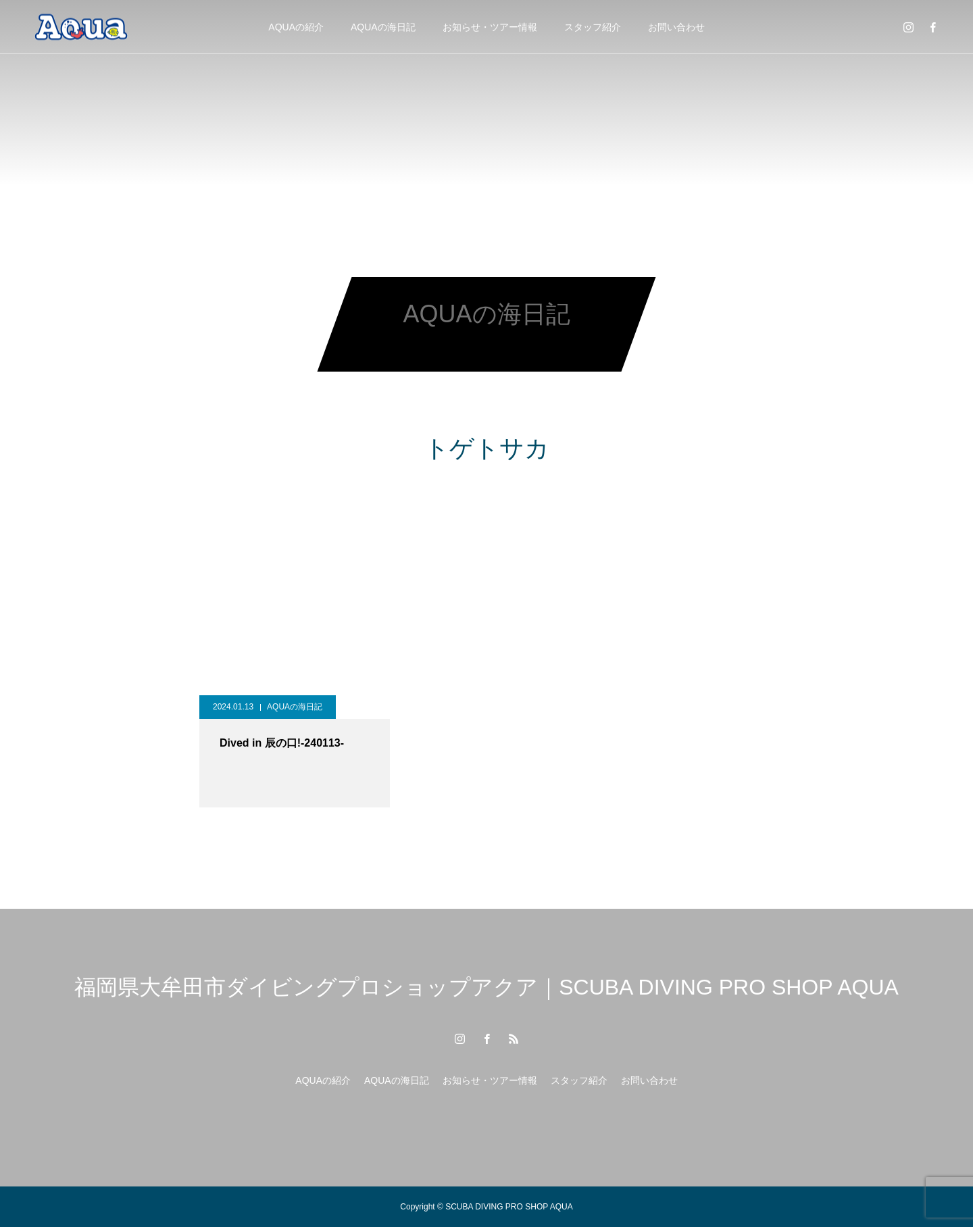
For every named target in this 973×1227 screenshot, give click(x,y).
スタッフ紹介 (592, 27)
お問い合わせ (676, 27)
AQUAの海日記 (383, 27)
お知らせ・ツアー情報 (490, 27)
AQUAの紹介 (296, 27)
